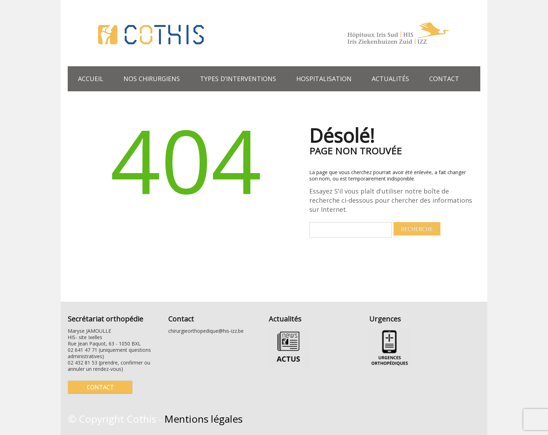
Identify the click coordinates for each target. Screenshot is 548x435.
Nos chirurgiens (151, 78)
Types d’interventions (235, 78)
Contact (444, 78)
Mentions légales (203, 418)
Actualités (390, 78)
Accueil (90, 78)
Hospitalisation (324, 78)
